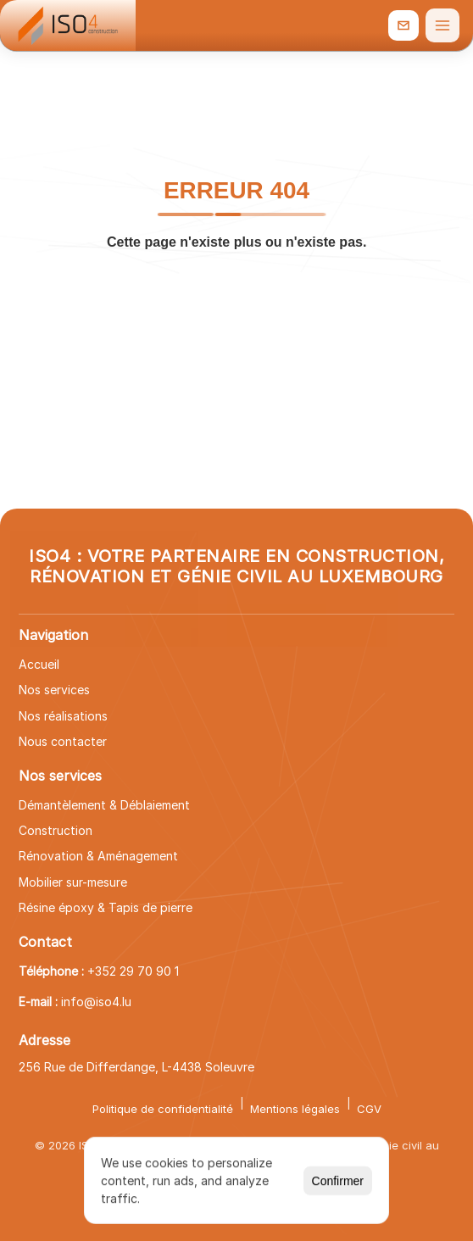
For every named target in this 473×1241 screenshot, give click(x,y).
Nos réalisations (63, 716)
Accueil (39, 664)
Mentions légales (295, 1109)
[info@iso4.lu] (403, 25)
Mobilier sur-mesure (73, 882)
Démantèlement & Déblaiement (104, 805)
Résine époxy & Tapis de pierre (105, 907)
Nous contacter (63, 741)
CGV (369, 1109)
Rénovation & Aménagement (98, 856)
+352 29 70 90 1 (133, 971)
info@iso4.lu (96, 1001)
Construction (55, 830)
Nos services (54, 689)
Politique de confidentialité (162, 1109)
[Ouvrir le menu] (442, 25)
